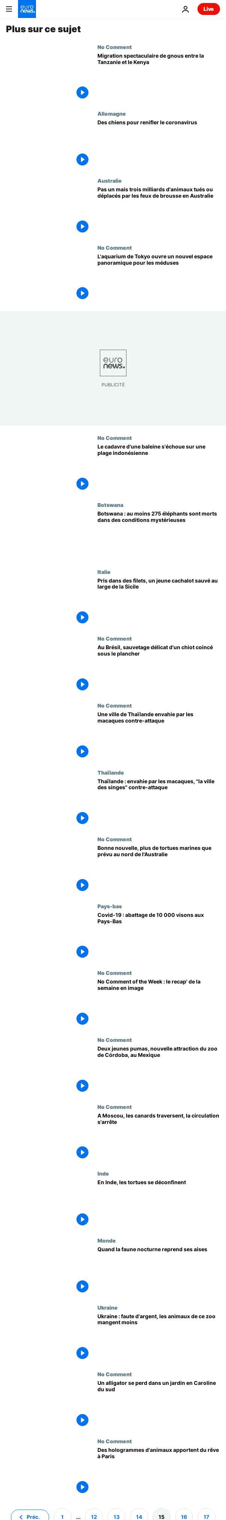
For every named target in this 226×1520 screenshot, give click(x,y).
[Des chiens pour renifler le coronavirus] (158, 143)
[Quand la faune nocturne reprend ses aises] (158, 1270)
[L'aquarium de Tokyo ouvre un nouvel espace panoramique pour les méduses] (158, 278)
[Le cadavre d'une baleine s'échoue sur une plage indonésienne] (158, 468)
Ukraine (107, 1307)
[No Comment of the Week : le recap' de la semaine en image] (158, 1003)
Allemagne (111, 113)
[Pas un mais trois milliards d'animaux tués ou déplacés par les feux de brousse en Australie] (158, 210)
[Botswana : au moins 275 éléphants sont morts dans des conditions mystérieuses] (158, 535)
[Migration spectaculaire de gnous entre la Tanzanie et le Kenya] (158, 77)
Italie (104, 572)
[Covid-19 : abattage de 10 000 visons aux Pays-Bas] (158, 936)
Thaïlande (110, 772)
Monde (106, 1240)
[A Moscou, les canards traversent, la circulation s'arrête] (158, 1137)
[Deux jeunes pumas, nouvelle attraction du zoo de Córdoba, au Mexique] (158, 1070)
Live (209, 9)
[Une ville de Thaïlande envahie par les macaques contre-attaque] (158, 735)
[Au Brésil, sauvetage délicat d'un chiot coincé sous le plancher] (158, 668)
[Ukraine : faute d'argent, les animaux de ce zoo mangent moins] (158, 1337)
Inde (103, 1173)
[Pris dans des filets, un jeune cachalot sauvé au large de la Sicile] (158, 602)
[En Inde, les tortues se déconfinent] (158, 1203)
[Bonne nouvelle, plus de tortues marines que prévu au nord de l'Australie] (158, 869)
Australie (109, 180)
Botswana (110, 505)
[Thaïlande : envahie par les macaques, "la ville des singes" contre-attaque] (158, 802)
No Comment (114, 47)
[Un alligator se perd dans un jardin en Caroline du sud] (158, 1404)
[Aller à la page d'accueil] (27, 9)
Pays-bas (109, 906)
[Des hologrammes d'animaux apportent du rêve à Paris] (158, 1471)
